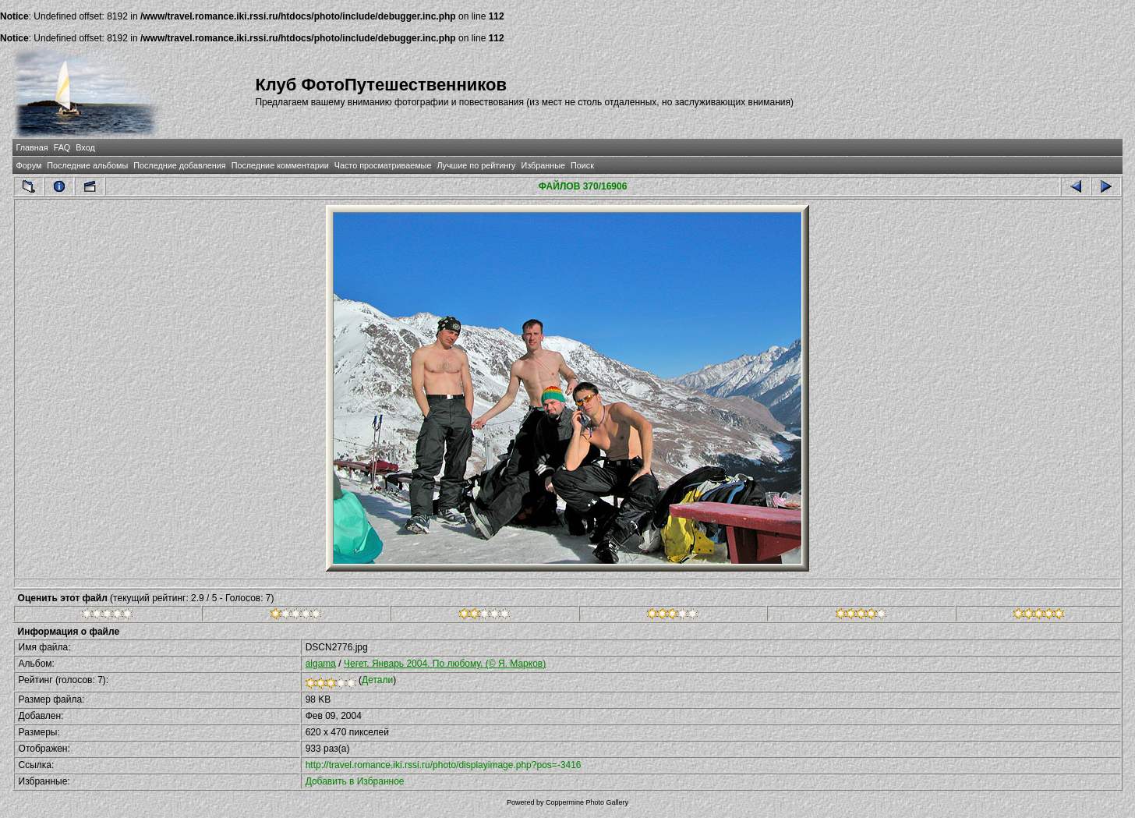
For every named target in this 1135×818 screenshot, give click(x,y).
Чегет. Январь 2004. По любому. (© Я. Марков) (445, 663)
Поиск (582, 165)
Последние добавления (179, 165)
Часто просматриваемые (383, 165)
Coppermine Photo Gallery (587, 802)
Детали (377, 680)
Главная (32, 147)
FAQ (62, 147)
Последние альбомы (87, 165)
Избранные (543, 165)
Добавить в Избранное (355, 781)
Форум (29, 165)
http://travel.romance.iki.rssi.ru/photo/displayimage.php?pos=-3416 (444, 765)
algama (321, 663)
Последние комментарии (280, 165)
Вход (85, 147)
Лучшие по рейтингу (476, 165)
